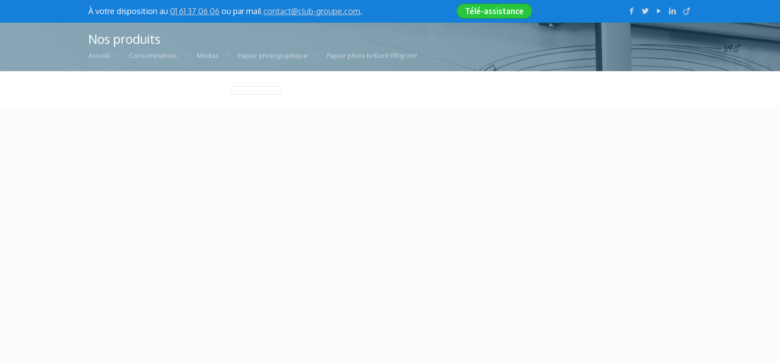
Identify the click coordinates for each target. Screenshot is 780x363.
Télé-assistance (494, 11)
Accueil (99, 55)
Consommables (153, 55)
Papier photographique (273, 55)
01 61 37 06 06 (194, 11)
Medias (208, 55)
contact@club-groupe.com (311, 11)
